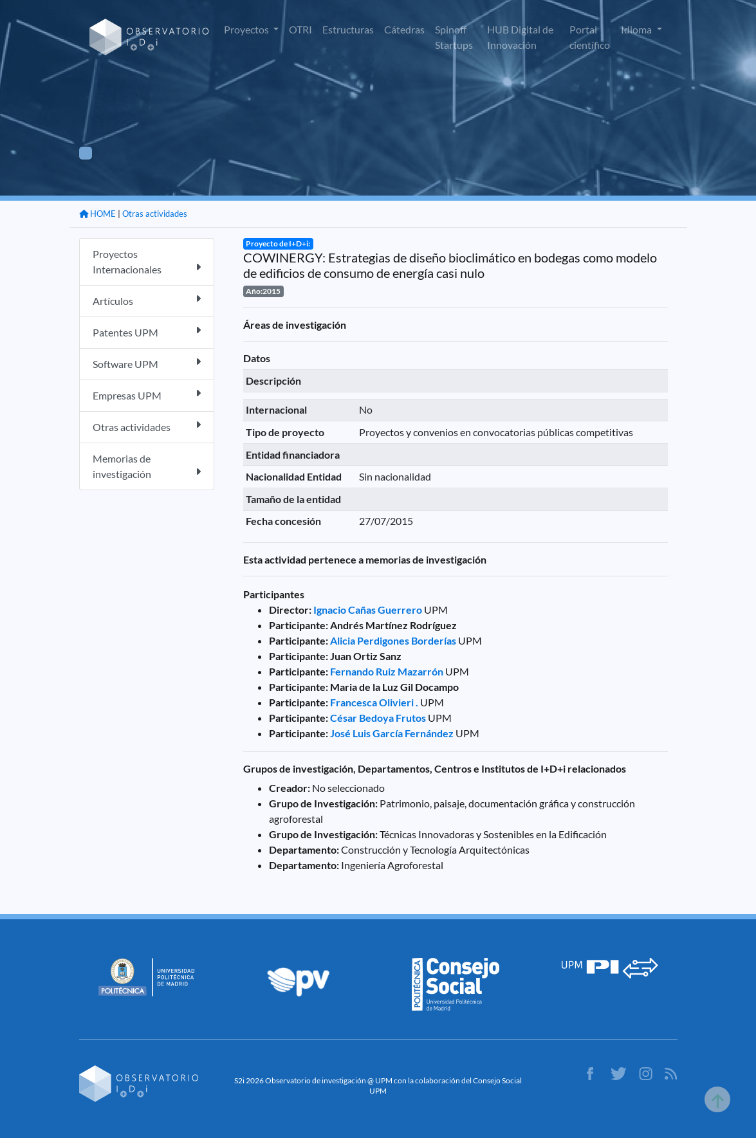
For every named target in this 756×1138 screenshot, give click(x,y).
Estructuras (348, 29)
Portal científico (589, 37)
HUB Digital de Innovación (520, 37)
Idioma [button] (637, 29)
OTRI (300, 29)
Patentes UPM (147, 331)
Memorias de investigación (147, 466)
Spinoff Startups (454, 37)
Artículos (147, 300)
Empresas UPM (147, 394)
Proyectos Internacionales (147, 261)
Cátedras (404, 29)
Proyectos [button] (247, 29)
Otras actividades (154, 213)
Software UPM (147, 363)
